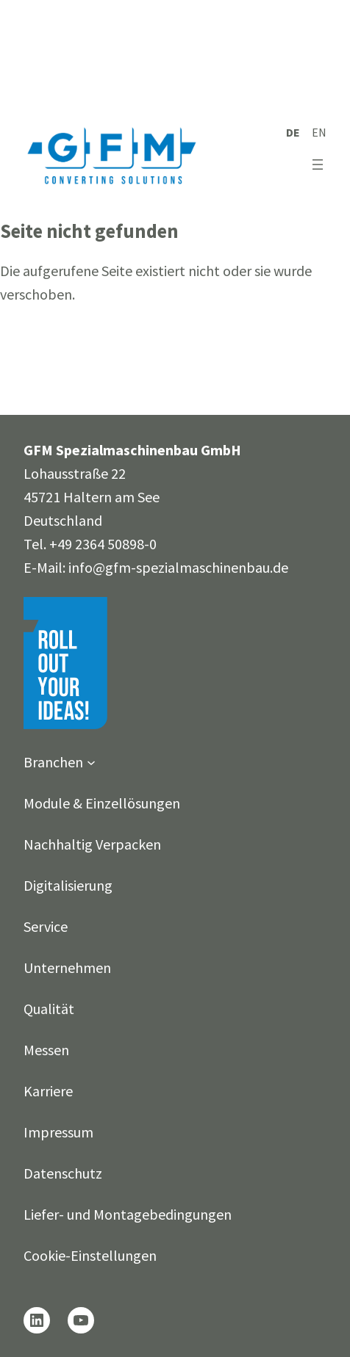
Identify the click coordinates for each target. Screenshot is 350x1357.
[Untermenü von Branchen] (91, 762)
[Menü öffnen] (317, 164)
